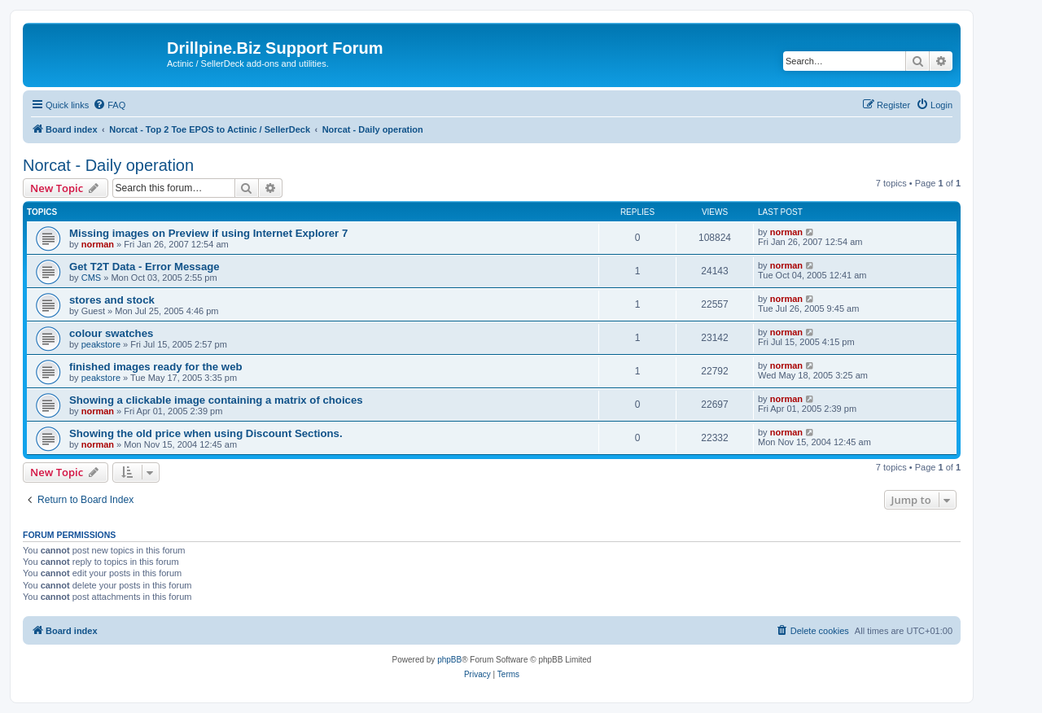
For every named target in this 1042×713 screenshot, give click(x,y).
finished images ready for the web (156, 367)
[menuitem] (109, 105)
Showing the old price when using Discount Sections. (206, 433)
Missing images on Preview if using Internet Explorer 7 (208, 233)
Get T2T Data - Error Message (144, 266)
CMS (91, 277)
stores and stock (112, 300)
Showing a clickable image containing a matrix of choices (216, 400)
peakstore (100, 344)
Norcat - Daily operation (108, 165)
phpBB (449, 659)
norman (97, 244)
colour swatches (111, 333)
